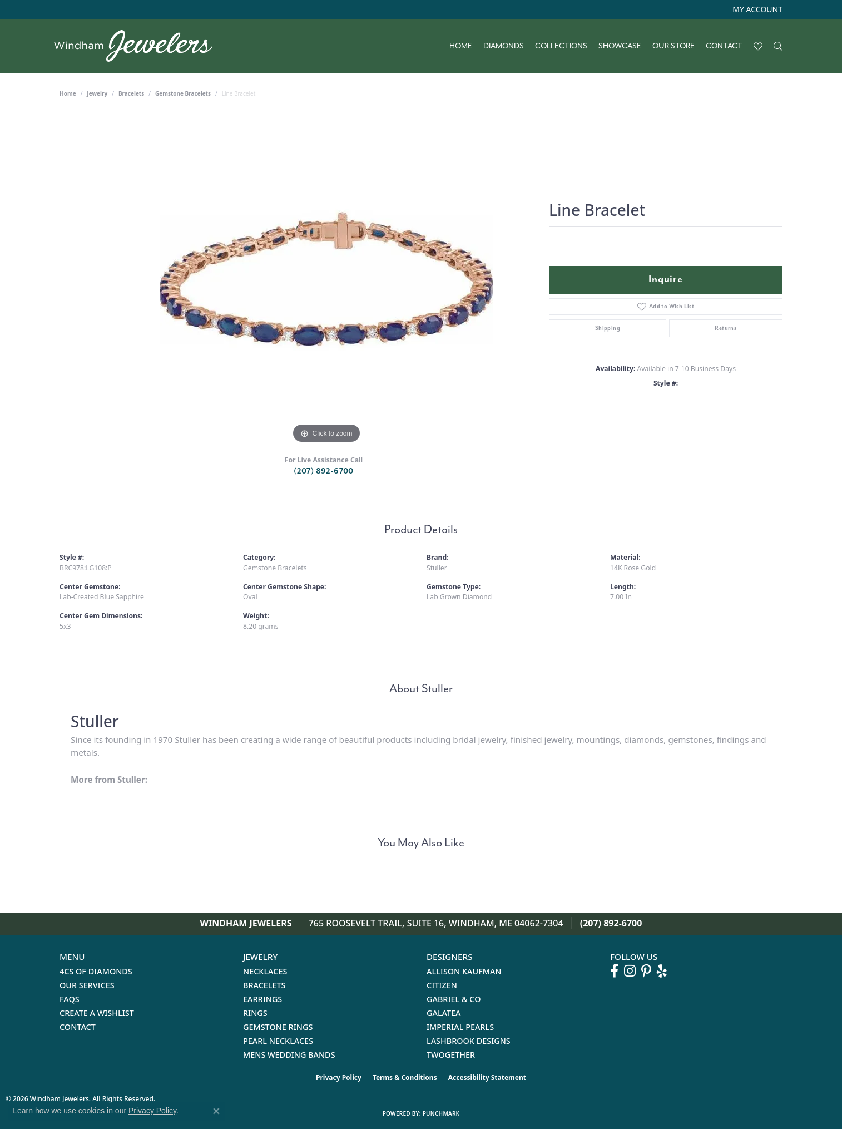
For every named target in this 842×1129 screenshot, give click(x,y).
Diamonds (503, 46)
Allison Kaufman (464, 971)
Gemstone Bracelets (183, 93)
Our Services (87, 985)
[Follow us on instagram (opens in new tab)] (630, 971)
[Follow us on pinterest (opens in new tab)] (646, 971)
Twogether (451, 1054)
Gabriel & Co (454, 999)
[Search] (778, 46)
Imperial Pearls (460, 1027)
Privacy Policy (338, 1077)
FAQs (70, 999)
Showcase (619, 46)
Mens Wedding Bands (289, 1054)
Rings (255, 1013)
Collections (561, 46)
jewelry (97, 93)
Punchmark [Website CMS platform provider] (441, 1113)
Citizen (442, 985)
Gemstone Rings (278, 1027)
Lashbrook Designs (469, 1041)
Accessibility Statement (487, 1077)
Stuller (437, 568)
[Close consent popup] (216, 1111)
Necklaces (265, 971)
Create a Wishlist (97, 1013)
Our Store (673, 46)
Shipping (607, 328)
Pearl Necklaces (278, 1041)
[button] (756, 9)
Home (460, 46)
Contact (724, 46)
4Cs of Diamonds (96, 971)
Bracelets (131, 93)
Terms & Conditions (405, 1077)
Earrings (262, 999)
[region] (326, 279)
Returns (725, 328)
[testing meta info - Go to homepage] (139, 46)
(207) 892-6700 (324, 471)
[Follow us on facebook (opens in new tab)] (614, 971)
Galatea (444, 1013)
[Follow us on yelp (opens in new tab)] (662, 971)
